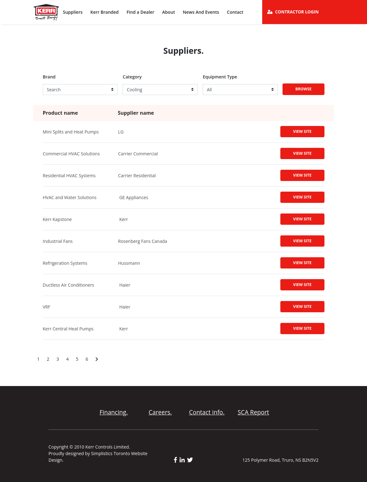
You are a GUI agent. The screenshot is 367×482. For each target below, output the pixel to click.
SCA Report (253, 412)
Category (132, 77)
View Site (302, 131)
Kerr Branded (104, 12)
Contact (235, 12)
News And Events (201, 12)
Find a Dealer (140, 12)
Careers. (160, 412)
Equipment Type (220, 77)
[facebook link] (177, 460)
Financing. (113, 412)
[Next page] (97, 359)
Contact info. (207, 412)
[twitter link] (190, 460)
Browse (303, 89)
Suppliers (73, 12)
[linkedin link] (183, 460)
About (168, 12)
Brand (49, 77)
